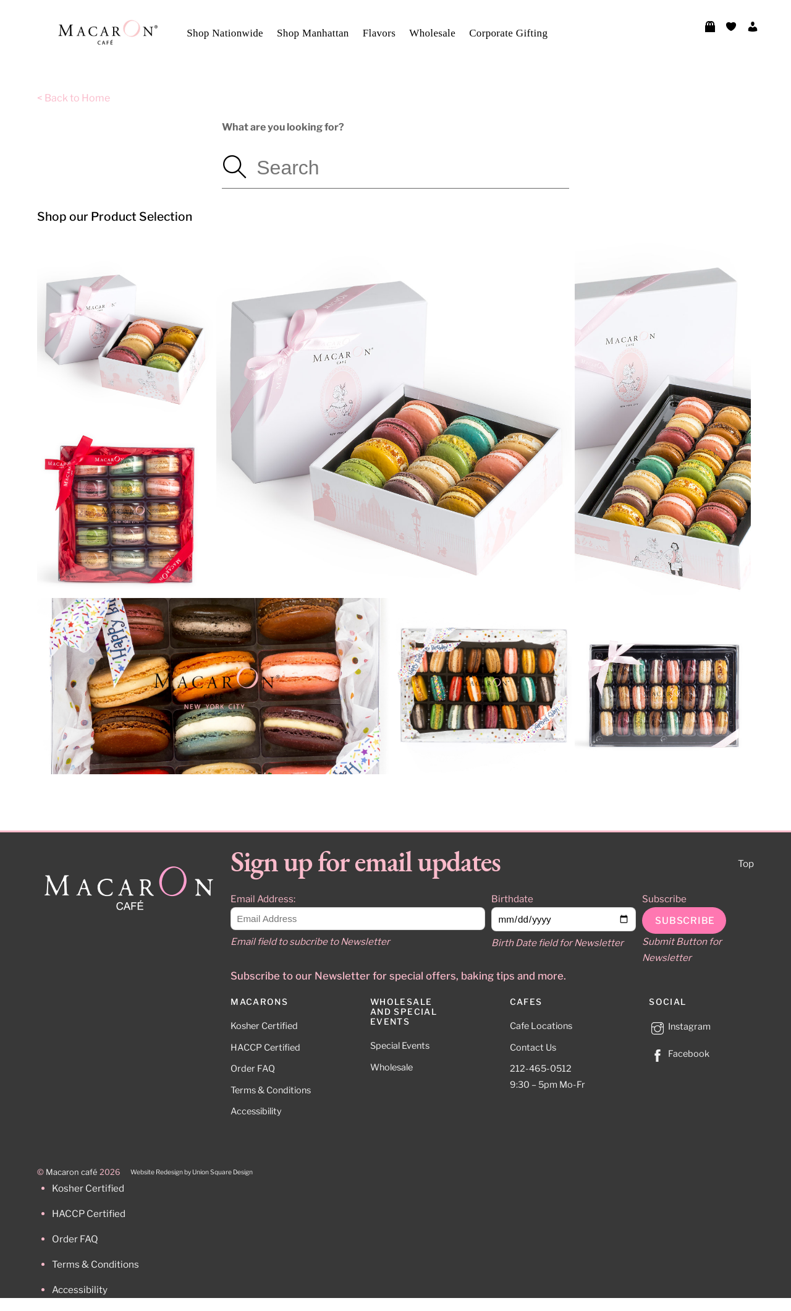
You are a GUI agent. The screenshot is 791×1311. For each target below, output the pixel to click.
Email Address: (263, 899)
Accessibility (256, 1111)
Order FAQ (253, 1068)
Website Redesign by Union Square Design (191, 1172)
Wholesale (432, 33)
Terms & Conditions (271, 1090)
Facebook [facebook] (679, 1053)
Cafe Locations (541, 1025)
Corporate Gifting (508, 33)
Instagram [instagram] (680, 1026)
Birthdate (512, 899)
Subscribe (664, 899)
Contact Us (533, 1047)
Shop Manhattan (313, 33)
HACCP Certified (265, 1047)
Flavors (379, 33)
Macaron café (72, 1172)
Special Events (399, 1045)
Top (746, 863)
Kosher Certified (264, 1025)
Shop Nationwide (225, 33)
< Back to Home (73, 98)
